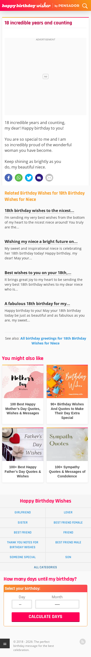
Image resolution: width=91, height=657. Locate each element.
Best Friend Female (68, 522)
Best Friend (23, 532)
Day (22, 596)
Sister (23, 522)
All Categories (45, 567)
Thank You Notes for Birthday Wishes (22, 544)
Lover (68, 512)
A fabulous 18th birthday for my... (37, 303)
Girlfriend (23, 512)
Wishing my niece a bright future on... (41, 241)
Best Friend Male (68, 542)
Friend (68, 532)
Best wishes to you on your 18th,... (38, 272)
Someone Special (23, 557)
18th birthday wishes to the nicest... (39, 210)
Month (57, 596)
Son (68, 557)
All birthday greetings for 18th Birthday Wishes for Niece (53, 340)
